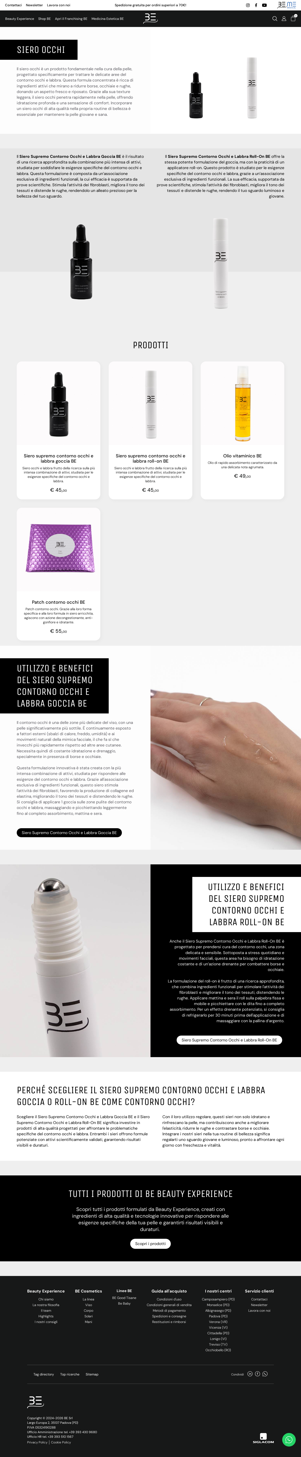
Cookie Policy (61, 1442)
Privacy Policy (37, 1442)
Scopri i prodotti (150, 1243)
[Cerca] (275, 19)
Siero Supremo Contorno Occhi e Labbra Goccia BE (69, 832)
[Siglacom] (263, 1438)
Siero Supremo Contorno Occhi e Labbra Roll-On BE (229, 1040)
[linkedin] (250, 1375)
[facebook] (256, 5)
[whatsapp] (265, 1375)
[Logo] (150, 19)
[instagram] (248, 5)
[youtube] (264, 5)
